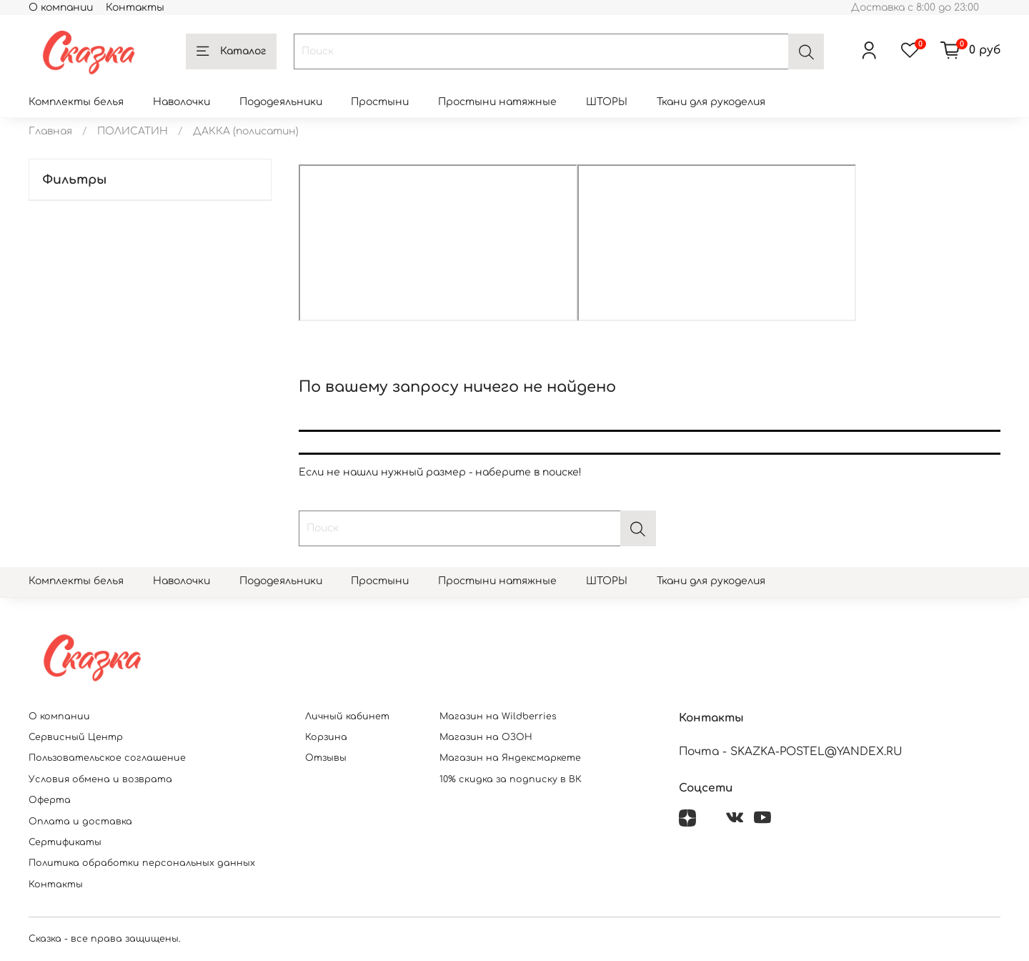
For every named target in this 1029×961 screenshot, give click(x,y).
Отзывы (326, 758)
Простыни (380, 102)
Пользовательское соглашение (107, 758)
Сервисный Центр (76, 737)
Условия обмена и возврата (100, 779)
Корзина (326, 737)
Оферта (50, 800)
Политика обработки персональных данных (142, 863)
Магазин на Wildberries (498, 716)
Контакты (135, 7)
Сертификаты (65, 842)
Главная (50, 131)
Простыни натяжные (497, 102)
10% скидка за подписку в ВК (510, 779)
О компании (61, 7)
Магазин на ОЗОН (485, 737)
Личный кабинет (347, 716)
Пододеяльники (280, 102)
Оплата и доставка (80, 822)
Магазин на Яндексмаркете (510, 758)
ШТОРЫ (606, 102)
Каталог (231, 51)
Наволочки (181, 102)
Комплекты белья (76, 102)
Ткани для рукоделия (711, 102)
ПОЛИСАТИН (132, 131)
